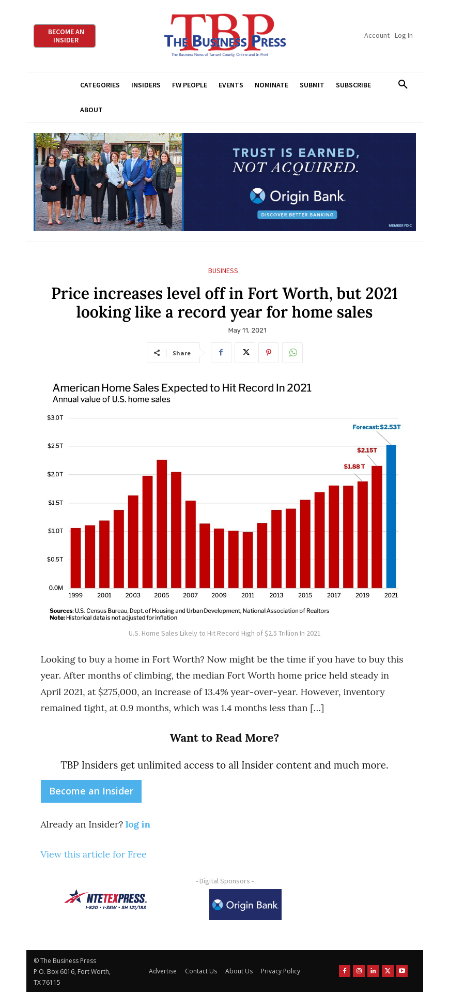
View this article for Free (94, 854)
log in (138, 824)
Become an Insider (91, 791)
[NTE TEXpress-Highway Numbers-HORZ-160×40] (105, 899)
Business (223, 270)
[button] (403, 84)
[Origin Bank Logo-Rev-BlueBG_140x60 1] (245, 904)
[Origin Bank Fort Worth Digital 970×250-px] (225, 182)
